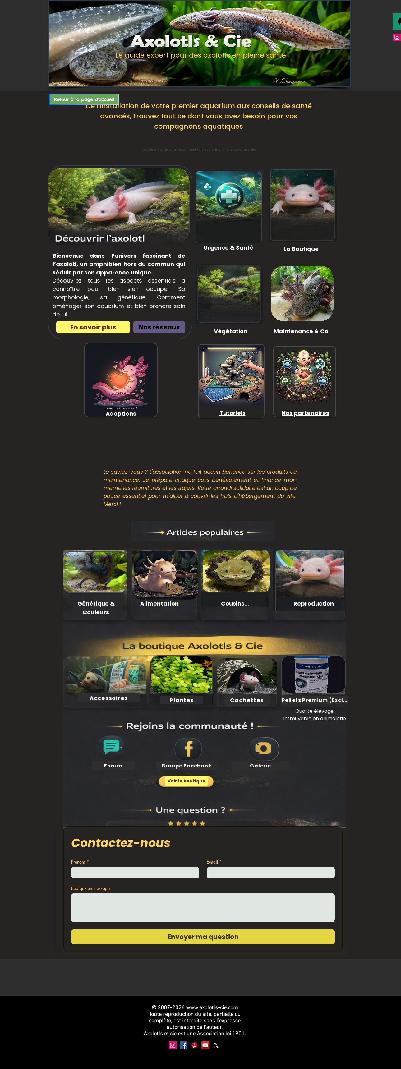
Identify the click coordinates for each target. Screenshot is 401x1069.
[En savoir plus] (93, 327)
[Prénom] (133, 872)
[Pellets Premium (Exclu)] (315, 700)
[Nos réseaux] (159, 327)
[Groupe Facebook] (186, 765)
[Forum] (113, 765)
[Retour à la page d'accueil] (84, 99)
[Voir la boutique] (186, 781)
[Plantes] (181, 700)
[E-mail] (269, 872)
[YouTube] (205, 1045)
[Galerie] (260, 765)
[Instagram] (397, 37)
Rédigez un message (90, 888)
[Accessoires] (109, 697)
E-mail (214, 861)
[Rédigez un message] (203, 907)
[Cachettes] (247, 700)
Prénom (80, 861)
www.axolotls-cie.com (212, 1008)
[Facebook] (183, 1045)
